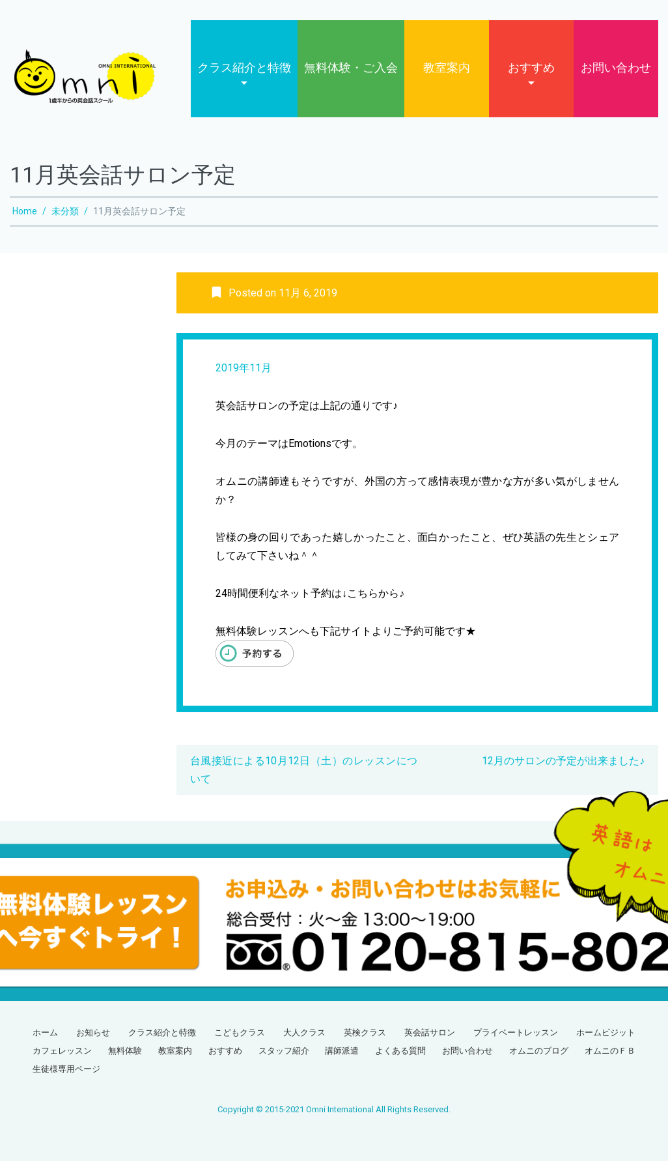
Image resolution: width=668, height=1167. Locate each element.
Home (24, 217)
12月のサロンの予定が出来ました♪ (563, 766)
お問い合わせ (616, 73)
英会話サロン (429, 1038)
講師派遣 (342, 1056)
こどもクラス (239, 1038)
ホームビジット (605, 1038)
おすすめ (531, 73)
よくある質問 (400, 1056)
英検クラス (365, 1038)
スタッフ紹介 (283, 1056)
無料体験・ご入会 (351, 73)
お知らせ (93, 1038)
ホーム (45, 1038)
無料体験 (125, 1056)
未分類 (65, 217)
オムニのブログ (538, 1056)
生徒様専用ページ (66, 1075)
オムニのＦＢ (610, 1056)
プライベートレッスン (515, 1038)
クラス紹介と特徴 (244, 73)
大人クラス (304, 1038)
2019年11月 (243, 373)
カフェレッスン (62, 1056)
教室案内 (446, 73)
